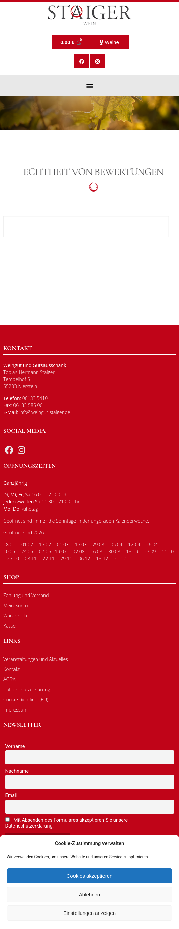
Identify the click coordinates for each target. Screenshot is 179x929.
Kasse (9, 625)
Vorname (15, 746)
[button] (89, 85)
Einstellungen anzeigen (89, 913)
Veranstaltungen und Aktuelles (35, 659)
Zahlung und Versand (26, 595)
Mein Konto (15, 605)
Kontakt (11, 669)
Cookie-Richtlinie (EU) (25, 699)
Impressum (15, 709)
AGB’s (9, 679)
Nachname (17, 771)
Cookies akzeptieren (90, 876)
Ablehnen (89, 894)
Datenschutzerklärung (26, 689)
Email (11, 796)
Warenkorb (15, 615)
